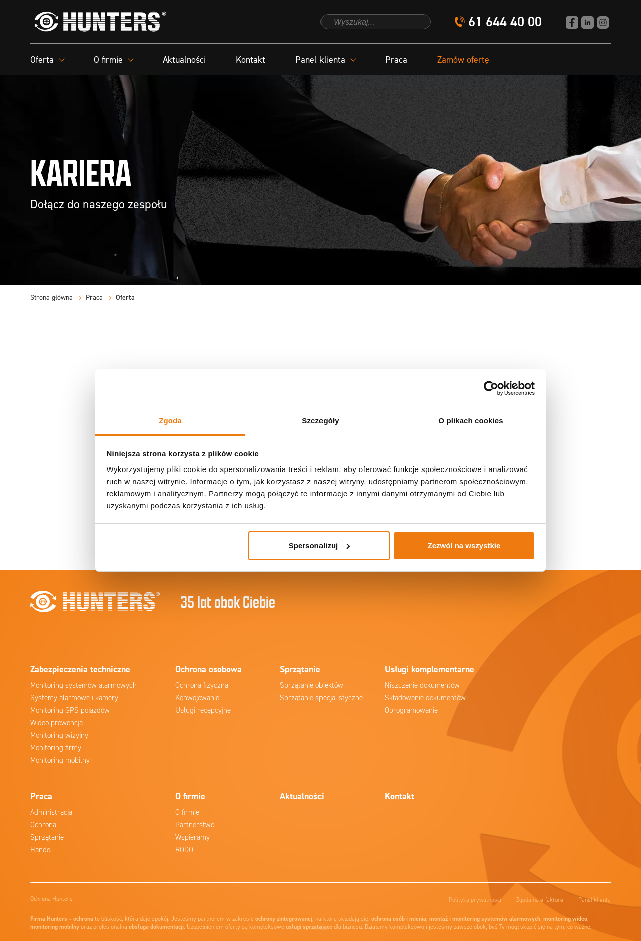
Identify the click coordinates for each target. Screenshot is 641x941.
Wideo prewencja (56, 723)
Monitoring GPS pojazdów (70, 710)
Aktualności (184, 60)
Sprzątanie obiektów (311, 685)
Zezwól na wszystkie (463, 545)
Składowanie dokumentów (425, 698)
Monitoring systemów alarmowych (83, 685)
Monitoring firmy (55, 748)
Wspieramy (192, 837)
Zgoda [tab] (170, 420)
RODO (184, 850)
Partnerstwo (194, 825)
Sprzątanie (47, 837)
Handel (41, 850)
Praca (396, 60)
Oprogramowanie (411, 710)
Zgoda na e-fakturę (539, 900)
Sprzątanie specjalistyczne (321, 698)
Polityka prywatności (475, 900)
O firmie (187, 812)
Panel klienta (594, 900)
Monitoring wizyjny (59, 735)
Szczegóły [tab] (320, 420)
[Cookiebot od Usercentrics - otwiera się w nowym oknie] (491, 388)
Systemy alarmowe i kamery (74, 698)
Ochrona (43, 825)
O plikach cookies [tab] (470, 420)
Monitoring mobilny (60, 760)
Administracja (51, 812)
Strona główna (51, 297)
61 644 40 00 (505, 22)
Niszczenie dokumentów (422, 685)
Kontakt (250, 60)
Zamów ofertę (463, 60)
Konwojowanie (197, 698)
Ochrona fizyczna (201, 685)
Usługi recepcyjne (203, 710)
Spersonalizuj (319, 545)
